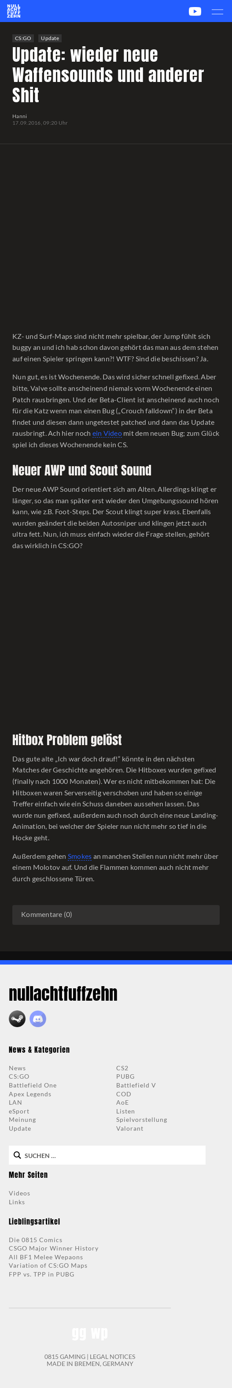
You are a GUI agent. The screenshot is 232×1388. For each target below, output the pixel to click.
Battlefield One (33, 1085)
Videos (19, 1193)
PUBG (125, 1076)
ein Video (107, 433)
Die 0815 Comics (36, 1239)
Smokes (80, 856)
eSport (19, 1111)
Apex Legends (30, 1094)
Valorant (130, 1128)
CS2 (122, 1068)
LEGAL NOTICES (112, 1356)
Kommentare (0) (47, 914)
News (17, 1068)
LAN (15, 1102)
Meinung (22, 1119)
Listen (125, 1111)
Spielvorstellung (141, 1119)
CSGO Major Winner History (54, 1248)
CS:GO (23, 38)
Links (17, 1202)
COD (124, 1094)
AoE (122, 1102)
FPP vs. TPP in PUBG (41, 1274)
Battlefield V (136, 1085)
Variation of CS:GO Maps (48, 1265)
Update (50, 38)
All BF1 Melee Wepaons (46, 1257)
